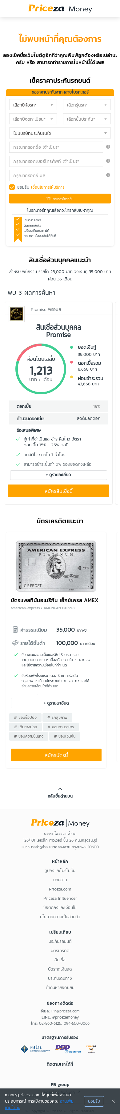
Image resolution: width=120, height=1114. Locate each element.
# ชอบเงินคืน (64, 736)
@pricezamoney (65, 1017)
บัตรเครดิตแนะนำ (60, 521)
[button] (33, 104)
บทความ (60, 880)
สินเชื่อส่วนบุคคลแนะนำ (60, 260)
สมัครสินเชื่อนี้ (59, 491)
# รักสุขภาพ (57, 717)
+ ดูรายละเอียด (58, 475)
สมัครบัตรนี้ (56, 755)
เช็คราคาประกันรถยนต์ (60, 80)
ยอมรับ (41, 187)
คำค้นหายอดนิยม (60, 987)
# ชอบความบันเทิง (28, 736)
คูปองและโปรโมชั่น (60, 870)
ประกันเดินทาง (60, 978)
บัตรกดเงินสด (60, 969)
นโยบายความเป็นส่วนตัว (60, 917)
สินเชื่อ (60, 960)
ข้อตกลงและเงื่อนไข (60, 907)
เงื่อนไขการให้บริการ (48, 187)
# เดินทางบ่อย (25, 727)
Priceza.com (60, 889)
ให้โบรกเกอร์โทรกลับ (60, 198)
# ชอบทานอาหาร (61, 727)
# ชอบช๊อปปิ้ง (25, 717)
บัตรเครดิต (60, 950)
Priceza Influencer (60, 898)
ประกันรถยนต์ (60, 941)
